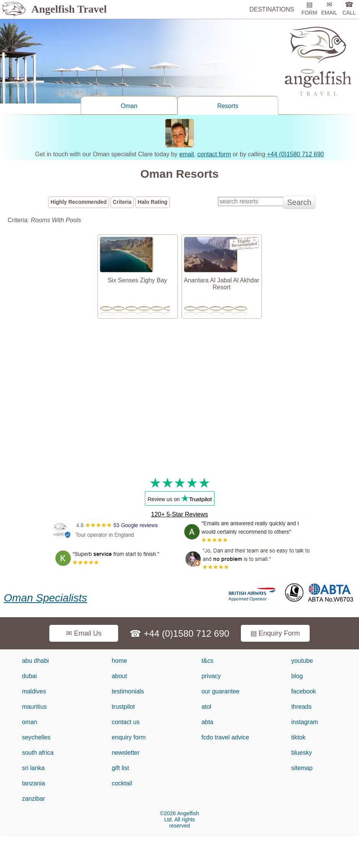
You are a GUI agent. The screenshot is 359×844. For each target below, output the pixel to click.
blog (297, 676)
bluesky (301, 752)
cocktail (122, 783)
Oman (129, 106)
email (186, 154)
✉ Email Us (83, 633)
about (119, 676)
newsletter (126, 752)
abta (207, 722)
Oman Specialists (45, 598)
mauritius (34, 706)
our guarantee (220, 691)
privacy (211, 676)
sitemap (302, 768)
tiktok (298, 737)
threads (301, 706)
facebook (303, 691)
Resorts (227, 106)
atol (206, 706)
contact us (126, 722)
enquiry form (129, 737)
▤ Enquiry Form (275, 633)
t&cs (207, 660)
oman (29, 722)
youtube (302, 660)
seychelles (36, 737)
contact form (214, 154)
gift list (120, 768)
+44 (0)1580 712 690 (295, 154)
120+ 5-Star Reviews (179, 514)
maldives (34, 691)
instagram (304, 722)
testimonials (128, 691)
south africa (38, 752)
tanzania (33, 783)
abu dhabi (35, 660)
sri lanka (33, 768)
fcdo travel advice (225, 737)
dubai (29, 676)
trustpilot (123, 706)
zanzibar (33, 798)
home (119, 660)
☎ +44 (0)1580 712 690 (179, 633)
